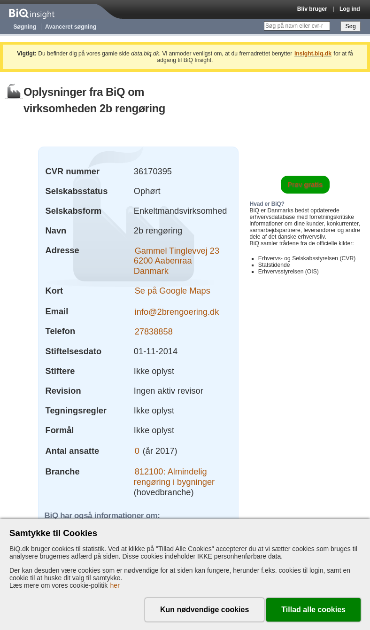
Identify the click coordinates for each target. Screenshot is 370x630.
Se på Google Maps (172, 291)
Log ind (349, 9)
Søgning (25, 26)
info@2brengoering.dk (177, 311)
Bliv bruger (312, 9)
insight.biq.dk (312, 53)
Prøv (305, 184)
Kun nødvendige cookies (204, 610)
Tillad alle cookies (313, 610)
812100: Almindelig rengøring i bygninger (174, 477)
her (115, 585)
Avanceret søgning (70, 26)
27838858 (154, 331)
